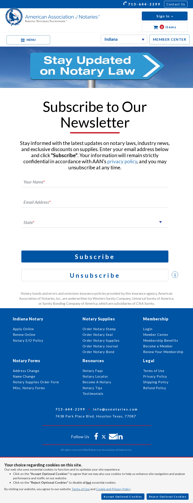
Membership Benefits (160, 340)
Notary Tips (92, 388)
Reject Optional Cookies (167, 496)
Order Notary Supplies (101, 340)
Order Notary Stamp (99, 329)
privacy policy (122, 161)
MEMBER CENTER (169, 39)
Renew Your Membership (163, 352)
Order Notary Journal (100, 346)
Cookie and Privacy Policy (113, 489)
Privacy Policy (155, 376)
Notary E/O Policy (28, 340)
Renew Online (24, 334)
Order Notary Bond (98, 352)
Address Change (26, 371)
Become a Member (158, 346)
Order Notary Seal (98, 334)
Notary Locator (95, 376)
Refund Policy (154, 388)
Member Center (156, 334)
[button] (165, 16)
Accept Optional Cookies (123, 496)
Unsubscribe (95, 275)
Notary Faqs (93, 371)
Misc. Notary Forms (29, 388)
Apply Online (23, 329)
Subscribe (95, 256)
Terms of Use (80, 489)
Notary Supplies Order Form (36, 382)
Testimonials (93, 393)
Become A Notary (97, 382)
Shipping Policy (156, 382)
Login (147, 329)
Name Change (24, 376)
